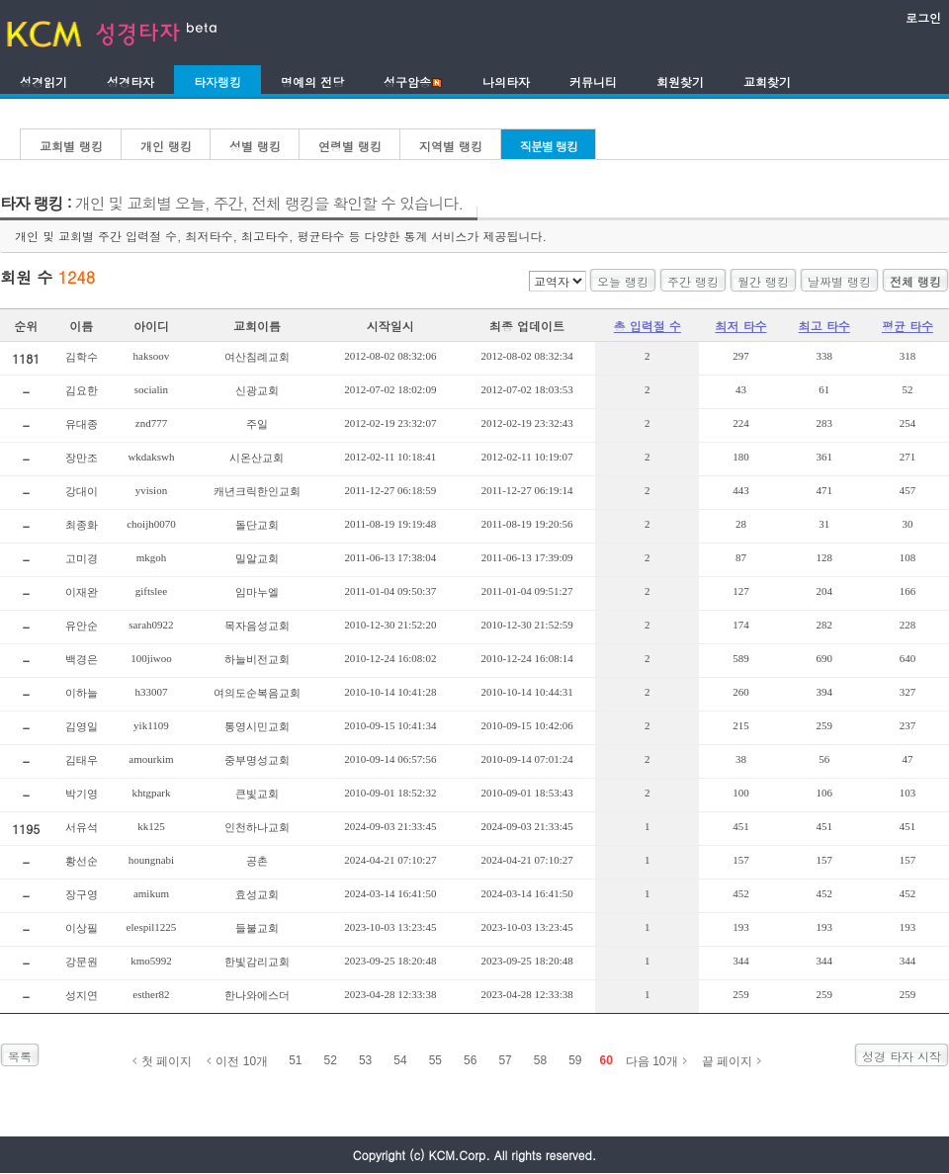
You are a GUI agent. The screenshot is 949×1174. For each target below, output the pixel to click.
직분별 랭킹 (548, 145)
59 (574, 1060)
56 (470, 1060)
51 (295, 1060)
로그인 (923, 17)
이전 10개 (242, 1061)
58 (540, 1060)
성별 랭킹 (255, 145)
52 (330, 1060)
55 (435, 1060)
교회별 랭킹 (71, 145)
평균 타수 (907, 325)
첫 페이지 (166, 1061)
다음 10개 (652, 1061)
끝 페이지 (727, 1061)
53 (365, 1060)
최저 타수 (741, 325)
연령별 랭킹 (350, 145)
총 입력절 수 (647, 325)
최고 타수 (824, 325)
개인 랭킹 (166, 145)
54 (399, 1060)
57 (504, 1060)
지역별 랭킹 (450, 145)
